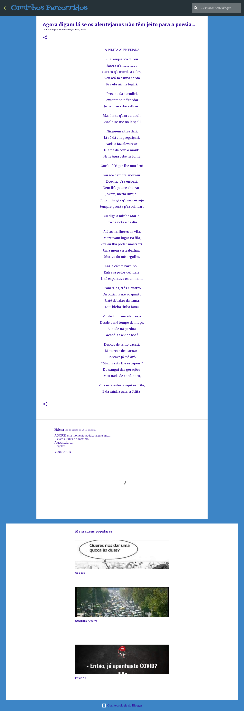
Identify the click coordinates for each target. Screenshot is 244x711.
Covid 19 (80, 678)
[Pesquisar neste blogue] (220, 8)
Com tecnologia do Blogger (122, 705)
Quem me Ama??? (86, 620)
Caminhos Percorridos (49, 8)
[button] (45, 37)
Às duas (80, 572)
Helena (59, 429)
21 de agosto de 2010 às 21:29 (80, 429)
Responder (62, 452)
